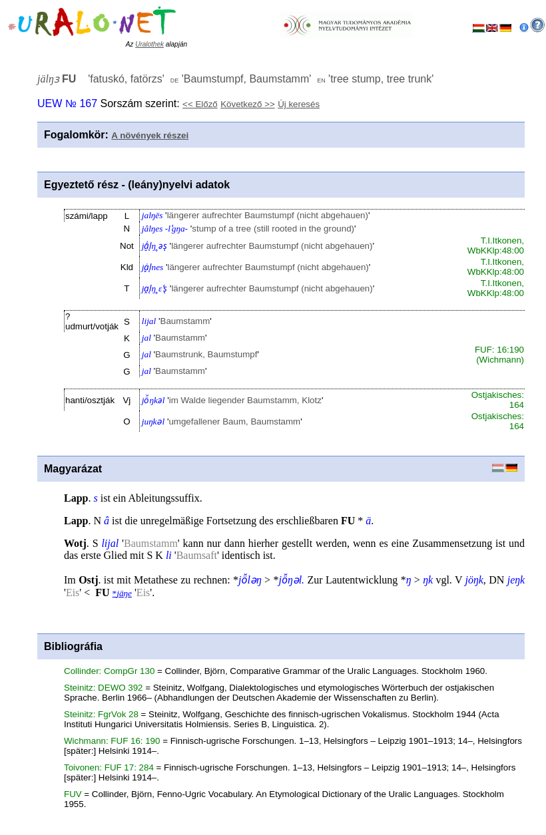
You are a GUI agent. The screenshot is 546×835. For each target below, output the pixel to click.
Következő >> (247, 104)
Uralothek (149, 44)
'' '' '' (235, 78)
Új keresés (299, 104)
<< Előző (200, 104)
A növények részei (149, 135)
